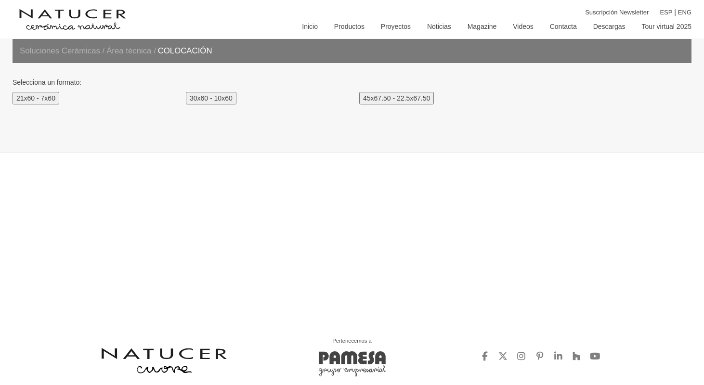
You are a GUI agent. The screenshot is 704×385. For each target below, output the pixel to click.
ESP (666, 12)
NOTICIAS (439, 26)
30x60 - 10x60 (211, 98)
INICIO (310, 26)
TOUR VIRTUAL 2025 (666, 26)
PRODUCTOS (349, 26)
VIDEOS (523, 26)
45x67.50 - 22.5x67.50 (396, 98)
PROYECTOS (396, 26)
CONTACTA (563, 26)
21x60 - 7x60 (35, 98)
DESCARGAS (609, 26)
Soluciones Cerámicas (60, 50)
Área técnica (130, 50)
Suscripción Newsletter (617, 12)
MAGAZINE (482, 26)
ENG (684, 12)
